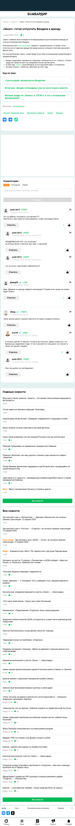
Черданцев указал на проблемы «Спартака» (23, 640)
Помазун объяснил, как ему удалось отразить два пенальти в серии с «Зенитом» (34, 456)
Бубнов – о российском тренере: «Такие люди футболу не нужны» (33, 788)
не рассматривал (24, 46)
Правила (61, 808)
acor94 (15, 333)
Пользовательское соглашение (38, 808)
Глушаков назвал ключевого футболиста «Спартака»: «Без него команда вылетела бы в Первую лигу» (36, 766)
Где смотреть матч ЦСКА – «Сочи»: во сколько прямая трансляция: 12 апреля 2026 (34, 541)
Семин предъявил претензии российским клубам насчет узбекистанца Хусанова (35, 718)
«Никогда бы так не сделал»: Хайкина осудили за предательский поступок (37, 708)
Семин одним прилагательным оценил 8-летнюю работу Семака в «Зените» (37, 669)
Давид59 (14, 282)
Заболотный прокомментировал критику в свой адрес (28, 688)
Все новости (37, 501)
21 (12, 673)
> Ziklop (33, 335)
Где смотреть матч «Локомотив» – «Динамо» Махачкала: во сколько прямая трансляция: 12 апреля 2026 (34, 518)
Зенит (50, 113)
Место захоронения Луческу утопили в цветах (27, 489)
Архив (4, 808)
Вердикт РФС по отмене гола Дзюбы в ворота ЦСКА (26, 738)
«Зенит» (18, 65)
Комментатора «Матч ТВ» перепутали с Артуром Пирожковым (35, 551)
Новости (14, 22)
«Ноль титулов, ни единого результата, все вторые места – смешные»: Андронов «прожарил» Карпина (35, 698)
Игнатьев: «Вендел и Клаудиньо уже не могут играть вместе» (36, 88)
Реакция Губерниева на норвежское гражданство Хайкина (29, 446)
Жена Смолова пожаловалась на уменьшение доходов (28, 729)
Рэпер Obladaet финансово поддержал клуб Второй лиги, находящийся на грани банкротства (36, 467)
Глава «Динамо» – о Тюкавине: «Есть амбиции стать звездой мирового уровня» (35, 582)
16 (18, 732)
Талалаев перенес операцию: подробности (22, 572)
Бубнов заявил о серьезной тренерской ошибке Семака (28, 679)
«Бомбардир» (18, 106)
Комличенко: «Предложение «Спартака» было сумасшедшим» (31, 610)
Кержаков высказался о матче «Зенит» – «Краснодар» (28, 660)
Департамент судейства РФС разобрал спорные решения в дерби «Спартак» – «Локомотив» (32, 778)
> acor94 (34, 362)
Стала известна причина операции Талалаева (23, 409)
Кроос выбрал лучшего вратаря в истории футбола (26, 428)
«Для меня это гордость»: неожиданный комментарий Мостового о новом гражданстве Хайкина (37, 479)
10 (12, 613)
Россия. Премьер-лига (14, 113)
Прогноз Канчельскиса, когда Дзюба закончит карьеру (28, 631)
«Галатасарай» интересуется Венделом (25, 80)
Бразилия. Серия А (35, 113)
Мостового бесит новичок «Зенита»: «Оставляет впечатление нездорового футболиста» (37, 399)
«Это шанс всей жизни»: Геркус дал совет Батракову (27, 601)
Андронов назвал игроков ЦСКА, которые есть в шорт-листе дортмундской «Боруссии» (37, 620)
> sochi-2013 (35, 235)
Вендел (59, 113)
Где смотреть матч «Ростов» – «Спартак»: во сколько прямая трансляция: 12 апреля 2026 (37, 530)
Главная (6, 22)
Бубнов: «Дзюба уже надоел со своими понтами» (25, 747)
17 (12, 643)
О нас (17, 808)
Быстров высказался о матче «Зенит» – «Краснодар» (27, 756)
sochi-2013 (15, 210)
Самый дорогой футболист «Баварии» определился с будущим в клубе (35, 419)
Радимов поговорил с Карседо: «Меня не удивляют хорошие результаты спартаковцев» (36, 650)
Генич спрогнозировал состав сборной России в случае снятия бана (34, 437)
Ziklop (12, 312)
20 (18, 711)
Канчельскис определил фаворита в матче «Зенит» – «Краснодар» (33, 592)
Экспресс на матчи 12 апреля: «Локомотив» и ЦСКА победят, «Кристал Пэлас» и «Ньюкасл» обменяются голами (35, 561)
